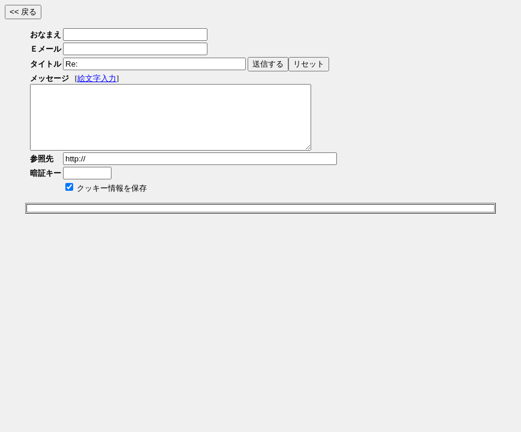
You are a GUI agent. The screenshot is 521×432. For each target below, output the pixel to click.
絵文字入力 (96, 78)
